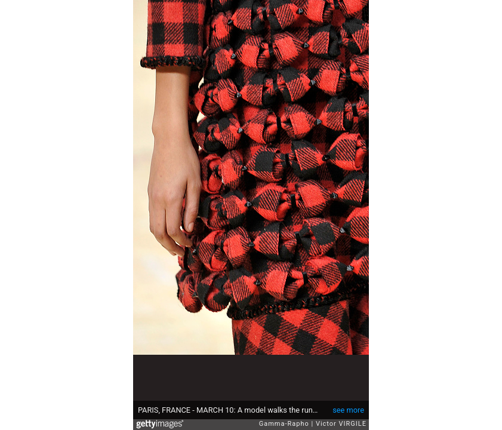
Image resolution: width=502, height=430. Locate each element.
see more (348, 410)
